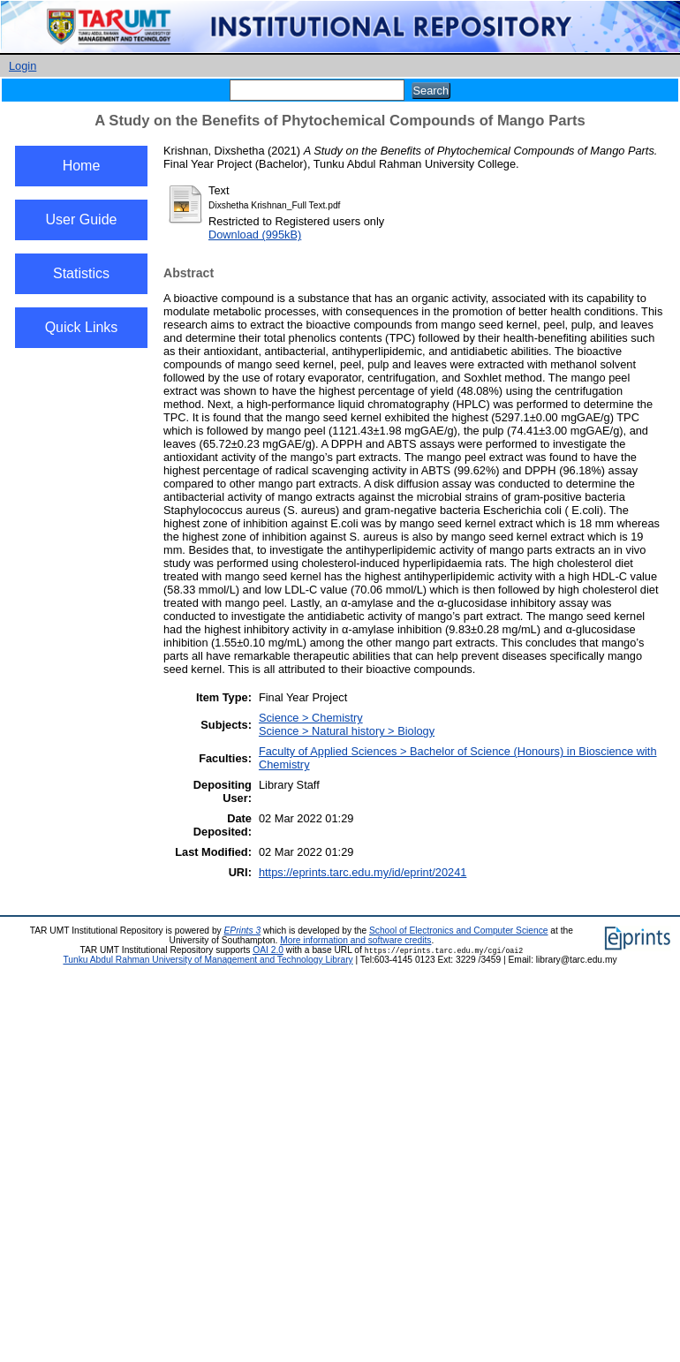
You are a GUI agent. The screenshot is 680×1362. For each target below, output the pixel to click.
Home (82, 165)
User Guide (81, 219)
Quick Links (81, 327)
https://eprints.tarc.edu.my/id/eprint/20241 (362, 872)
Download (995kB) (254, 234)
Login (22, 65)
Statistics (81, 273)
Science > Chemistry (311, 717)
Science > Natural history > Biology (346, 731)
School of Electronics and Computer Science (458, 930)
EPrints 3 (242, 930)
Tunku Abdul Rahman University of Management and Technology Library (207, 960)
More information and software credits (355, 940)
